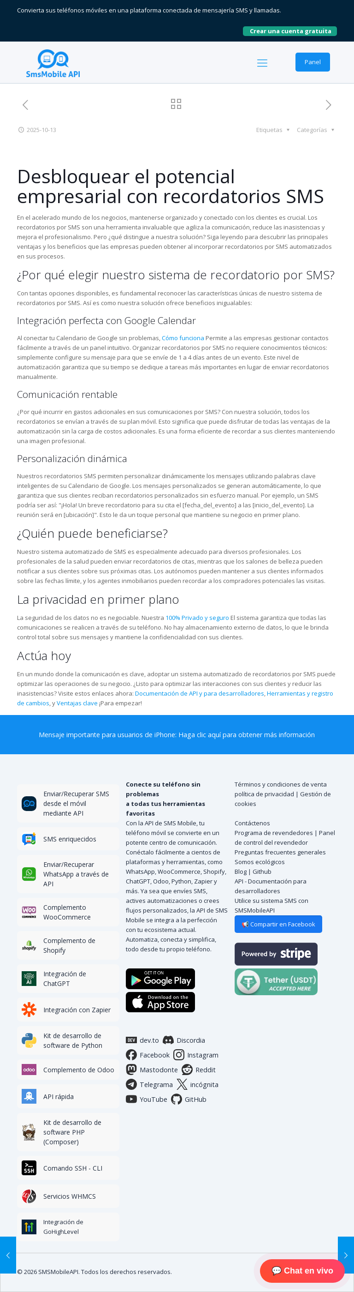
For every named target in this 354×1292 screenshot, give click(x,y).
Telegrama (149, 1084)
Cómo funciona (183, 338)
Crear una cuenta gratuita (293, 31)
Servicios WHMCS (69, 1196)
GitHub (188, 1099)
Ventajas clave (77, 703)
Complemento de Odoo (78, 1069)
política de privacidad (264, 794)
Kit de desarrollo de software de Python (72, 1040)
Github (262, 871)
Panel (313, 62)
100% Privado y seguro (197, 617)
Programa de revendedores (274, 833)
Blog (241, 871)
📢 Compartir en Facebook (278, 924)
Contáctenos (252, 823)
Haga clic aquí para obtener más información (246, 734)
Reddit (199, 1069)
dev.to (142, 1040)
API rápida (58, 1096)
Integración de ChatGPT (64, 978)
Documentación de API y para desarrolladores (199, 693)
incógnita (197, 1084)
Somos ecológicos (260, 862)
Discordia (184, 1040)
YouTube (146, 1099)
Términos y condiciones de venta (281, 784)
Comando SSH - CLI (72, 1168)
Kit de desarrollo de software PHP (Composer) (72, 1132)
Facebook (148, 1054)
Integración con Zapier (77, 1009)
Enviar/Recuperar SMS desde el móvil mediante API (76, 803)
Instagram (195, 1054)
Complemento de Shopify (69, 945)
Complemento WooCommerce (67, 912)
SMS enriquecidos (69, 839)
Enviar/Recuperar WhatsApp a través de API (76, 874)
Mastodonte (152, 1069)
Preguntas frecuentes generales (280, 852)
